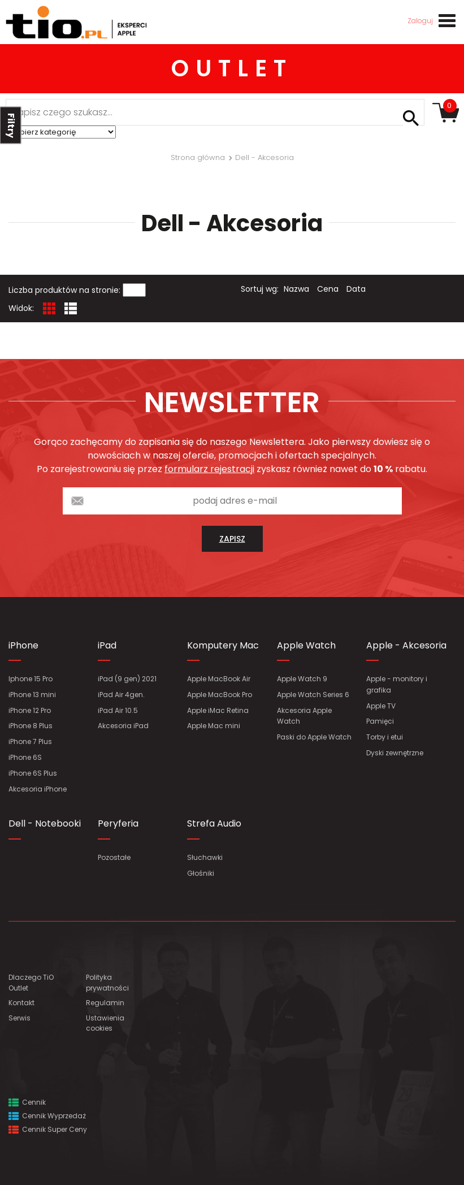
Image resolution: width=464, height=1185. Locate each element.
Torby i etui (384, 737)
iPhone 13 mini (32, 694)
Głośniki (200, 873)
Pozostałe (114, 857)
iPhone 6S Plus (32, 773)
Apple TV (381, 706)
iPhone (23, 645)
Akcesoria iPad (123, 725)
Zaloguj (420, 20)
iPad (107, 645)
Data (356, 289)
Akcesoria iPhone (37, 789)
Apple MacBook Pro (219, 694)
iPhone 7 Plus (30, 741)
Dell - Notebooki (44, 823)
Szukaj (411, 118)
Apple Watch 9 (302, 679)
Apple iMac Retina (218, 710)
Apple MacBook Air (218, 679)
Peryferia (118, 823)
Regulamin (105, 1002)
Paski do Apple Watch (314, 737)
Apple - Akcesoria (406, 645)
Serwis (19, 1018)
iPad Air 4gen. (121, 694)
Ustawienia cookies (105, 1023)
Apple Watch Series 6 (313, 694)
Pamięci (380, 721)
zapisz (232, 538)
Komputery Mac (223, 645)
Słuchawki (205, 857)
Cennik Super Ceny (47, 1129)
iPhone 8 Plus (30, 725)
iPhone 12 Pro (29, 710)
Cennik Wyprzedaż (47, 1116)
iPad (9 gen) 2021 (127, 679)
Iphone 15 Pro (30, 679)
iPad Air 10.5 (118, 710)
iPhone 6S (25, 757)
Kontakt (21, 1002)
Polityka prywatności (107, 982)
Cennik (27, 1102)
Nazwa (296, 289)
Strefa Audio (214, 823)
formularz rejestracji (209, 468)
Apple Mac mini (213, 725)
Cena (328, 289)
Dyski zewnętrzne (394, 753)
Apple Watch (306, 645)
